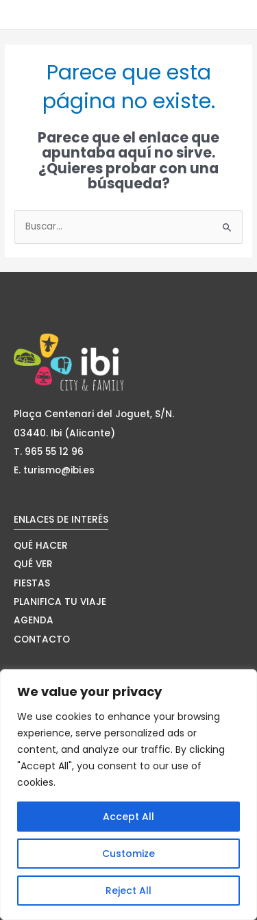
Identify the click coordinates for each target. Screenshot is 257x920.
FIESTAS (32, 583)
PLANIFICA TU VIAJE (60, 601)
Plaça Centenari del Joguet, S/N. (94, 414)
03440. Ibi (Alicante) (64, 433)
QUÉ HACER (41, 545)
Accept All (128, 816)
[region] (128, 794)
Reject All (128, 890)
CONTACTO (42, 639)
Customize (128, 853)
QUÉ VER (33, 564)
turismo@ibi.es (59, 470)
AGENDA (33, 620)
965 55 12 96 (54, 451)
